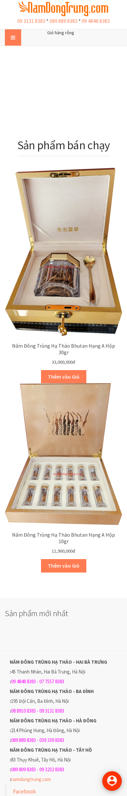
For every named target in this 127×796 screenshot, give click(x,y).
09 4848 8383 (96, 21)
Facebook (24, 791)
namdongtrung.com (31, 779)
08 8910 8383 (23, 711)
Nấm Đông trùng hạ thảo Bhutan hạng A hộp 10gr (63, 537)
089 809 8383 (23, 769)
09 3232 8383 (51, 769)
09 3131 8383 (31, 21)
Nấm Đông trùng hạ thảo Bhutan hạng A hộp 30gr (63, 348)
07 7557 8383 (51, 681)
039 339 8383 (51, 740)
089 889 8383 (63, 21)
